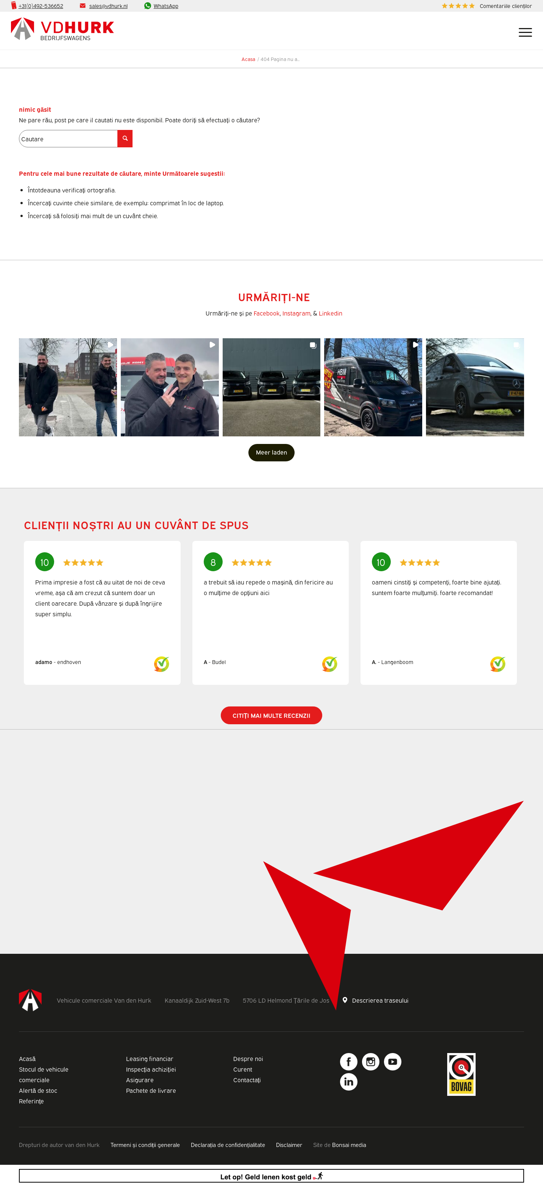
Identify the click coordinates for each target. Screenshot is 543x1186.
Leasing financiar (149, 1058)
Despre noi (248, 1058)
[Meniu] (522, 31)
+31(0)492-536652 (41, 5)
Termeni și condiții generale (145, 1144)
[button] (68, 387)
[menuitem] (485, 6)
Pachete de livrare (151, 1090)
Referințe (31, 1101)
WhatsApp (166, 5)
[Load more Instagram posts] (271, 452)
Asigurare (140, 1079)
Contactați (247, 1079)
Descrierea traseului (380, 1000)
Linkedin (330, 313)
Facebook (267, 313)
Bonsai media (349, 1144)
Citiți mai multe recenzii (271, 715)
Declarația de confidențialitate (228, 1144)
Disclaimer (289, 1144)
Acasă (27, 1058)
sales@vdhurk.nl (108, 5)
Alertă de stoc (38, 1090)
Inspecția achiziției (151, 1069)
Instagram (296, 313)
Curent (242, 1069)
